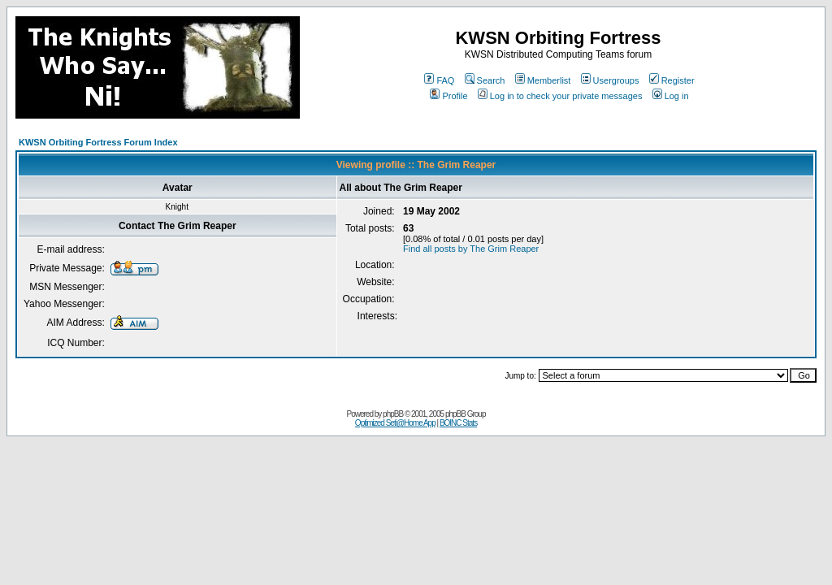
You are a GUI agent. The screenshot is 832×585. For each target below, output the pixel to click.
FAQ (439, 80)
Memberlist (543, 80)
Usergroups (610, 80)
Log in (670, 96)
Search (485, 80)
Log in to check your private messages (560, 96)
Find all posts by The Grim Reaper (471, 249)
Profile (448, 96)
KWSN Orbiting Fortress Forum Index (98, 142)
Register (672, 80)
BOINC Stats (458, 422)
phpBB (393, 414)
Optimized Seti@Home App (395, 422)
